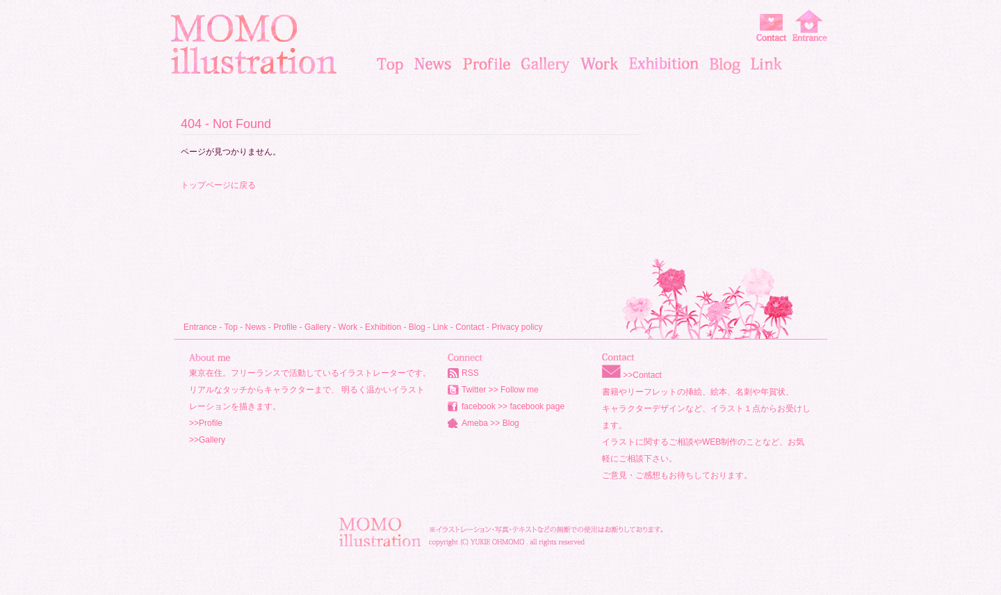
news (433, 64)
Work (348, 327)
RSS (470, 373)
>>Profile (205, 423)
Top (230, 327)
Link (440, 327)
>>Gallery (207, 440)
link (766, 64)
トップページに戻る (218, 185)
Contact (469, 327)
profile (486, 64)
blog (725, 64)
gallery (545, 64)
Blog (417, 327)
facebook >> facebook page (513, 406)
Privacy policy (516, 327)
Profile (285, 327)
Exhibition (383, 327)
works (599, 64)
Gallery (317, 327)
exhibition (664, 64)
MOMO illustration (254, 44)
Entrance (200, 327)
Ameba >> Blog (490, 423)
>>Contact (642, 375)
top (390, 64)
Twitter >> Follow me (500, 390)
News (255, 327)
